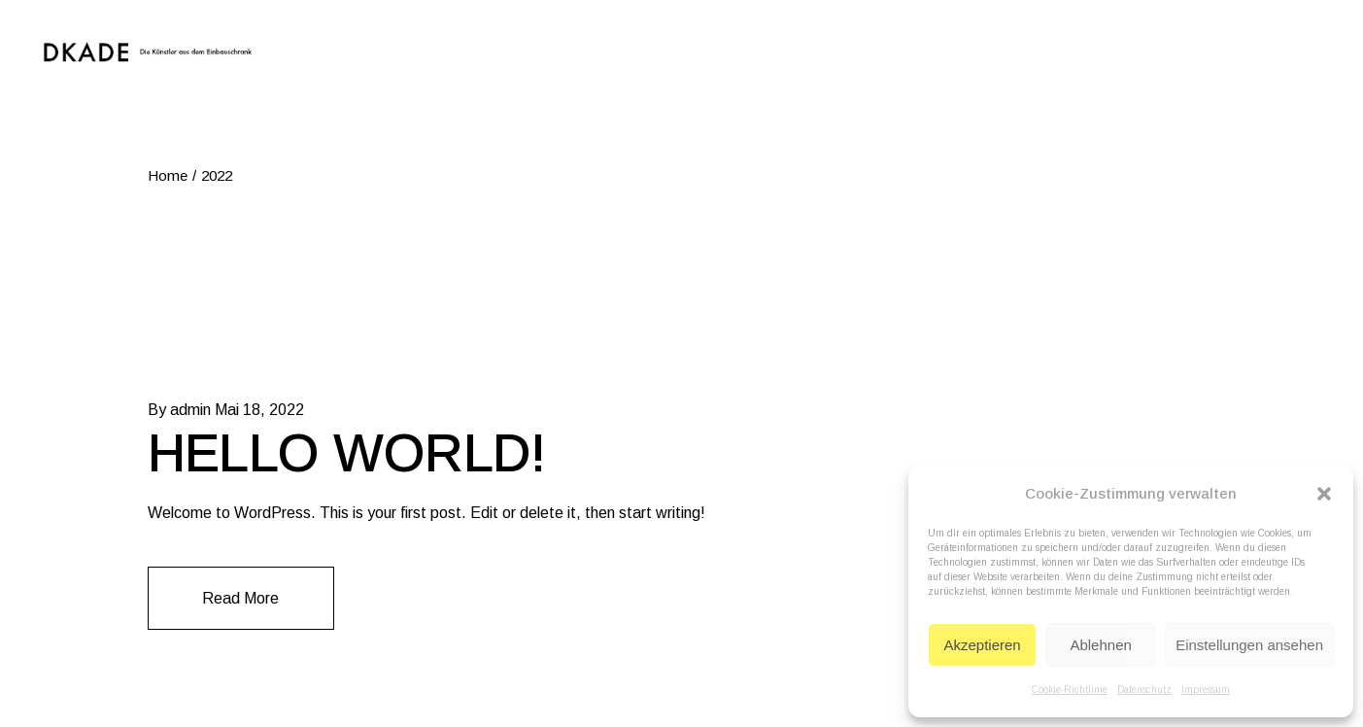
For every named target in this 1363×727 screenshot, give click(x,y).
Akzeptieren (981, 645)
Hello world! (347, 453)
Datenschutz (1144, 689)
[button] (1324, 493)
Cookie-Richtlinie (1069, 689)
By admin (179, 409)
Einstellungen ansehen (1249, 645)
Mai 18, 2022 (259, 409)
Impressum (1205, 689)
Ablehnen (1100, 645)
